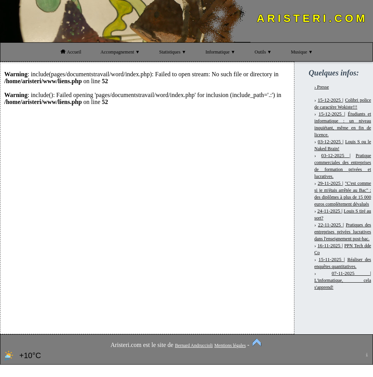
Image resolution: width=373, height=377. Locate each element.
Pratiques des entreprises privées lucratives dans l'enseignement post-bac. (342, 231)
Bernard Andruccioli (194, 345)
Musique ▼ (302, 52)
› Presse (321, 87)
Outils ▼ (263, 52)
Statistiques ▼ (172, 52)
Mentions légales (230, 345)
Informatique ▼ (220, 52)
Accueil (70, 52)
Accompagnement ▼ (120, 52)
